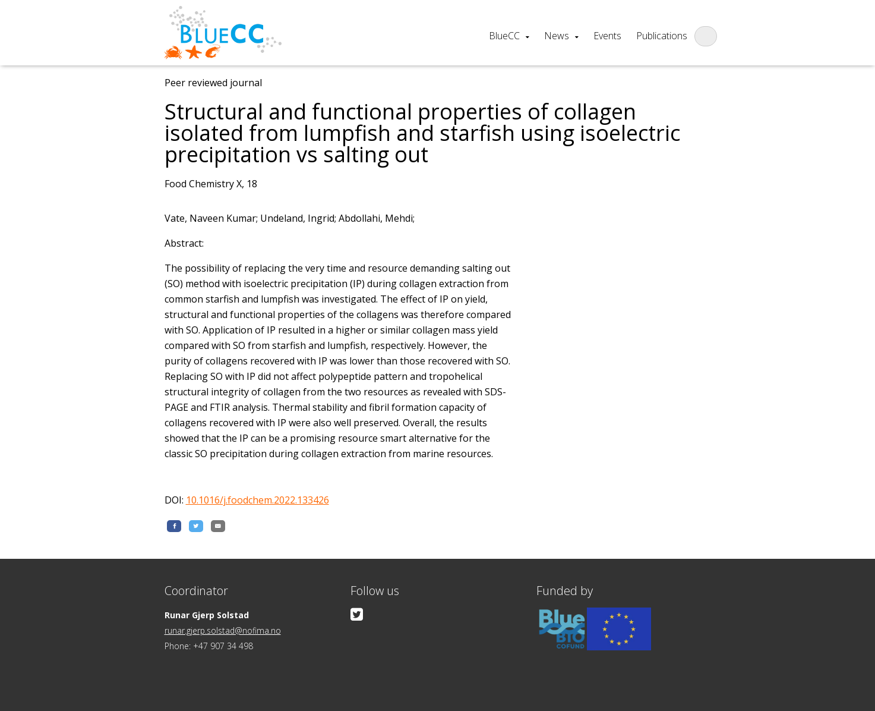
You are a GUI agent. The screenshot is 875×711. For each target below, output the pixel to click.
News (556, 35)
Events (607, 35)
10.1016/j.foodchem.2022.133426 (257, 499)
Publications (661, 35)
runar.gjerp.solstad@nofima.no (223, 630)
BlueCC (504, 35)
